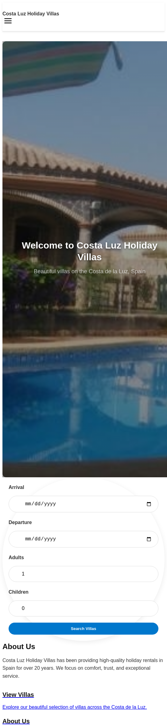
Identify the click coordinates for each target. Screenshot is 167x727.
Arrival (16, 487)
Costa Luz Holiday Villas (30, 13)
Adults (16, 557)
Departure (20, 522)
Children (19, 592)
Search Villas (83, 628)
